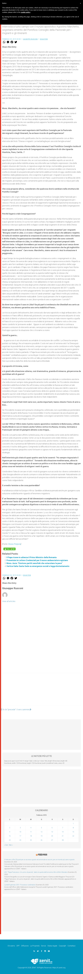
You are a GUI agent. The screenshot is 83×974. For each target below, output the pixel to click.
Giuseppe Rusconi (30, 39)
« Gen (6, 845)
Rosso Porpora (14, 544)
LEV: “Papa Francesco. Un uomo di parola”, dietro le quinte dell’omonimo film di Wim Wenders (36, 872)
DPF (18, 946)
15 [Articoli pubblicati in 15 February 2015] (73, 832)
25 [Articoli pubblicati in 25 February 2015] (31, 840)
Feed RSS (42, 854)
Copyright (62, 946)
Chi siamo (11, 946)
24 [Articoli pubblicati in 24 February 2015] (20, 840)
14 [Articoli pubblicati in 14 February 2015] (63, 832)
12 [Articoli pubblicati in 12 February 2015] (41, 832)
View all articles (8, 601)
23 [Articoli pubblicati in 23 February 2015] (10, 840)
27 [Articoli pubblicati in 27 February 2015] (52, 840)
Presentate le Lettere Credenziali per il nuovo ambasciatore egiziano (37, 560)
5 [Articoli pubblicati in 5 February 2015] (41, 828)
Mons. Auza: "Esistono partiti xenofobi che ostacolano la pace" (34, 563)
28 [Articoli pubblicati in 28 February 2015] (63, 840)
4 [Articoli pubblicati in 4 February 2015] (30, 828)
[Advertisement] (41, 691)
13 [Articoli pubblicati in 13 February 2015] (52, 832)
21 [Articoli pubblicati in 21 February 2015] (63, 836)
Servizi (43, 946)
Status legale (52, 946)
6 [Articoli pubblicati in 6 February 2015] (52, 828)
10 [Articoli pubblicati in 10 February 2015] (20, 832)
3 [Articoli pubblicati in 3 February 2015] (20, 828)
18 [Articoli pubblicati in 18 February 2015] (31, 836)
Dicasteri (44, 39)
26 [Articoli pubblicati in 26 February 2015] (41, 840)
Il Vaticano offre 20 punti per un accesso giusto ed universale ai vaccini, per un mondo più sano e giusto (39, 859)
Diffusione (25, 946)
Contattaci (71, 946)
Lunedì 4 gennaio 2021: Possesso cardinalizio (20, 885)
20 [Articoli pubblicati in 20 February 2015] (52, 836)
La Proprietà (34, 946)
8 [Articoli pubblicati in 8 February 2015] (73, 828)
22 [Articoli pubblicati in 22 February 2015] (73, 836)
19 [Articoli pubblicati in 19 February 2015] (41, 836)
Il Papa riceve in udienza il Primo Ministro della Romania (31, 557)
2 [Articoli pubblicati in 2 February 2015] (9, 828)
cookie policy (25, 12)
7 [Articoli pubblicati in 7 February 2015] (62, 828)
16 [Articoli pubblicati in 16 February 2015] (10, 836)
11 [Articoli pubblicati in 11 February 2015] (31, 832)
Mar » (11, 845)
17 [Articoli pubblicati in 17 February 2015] (20, 836)
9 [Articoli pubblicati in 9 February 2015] (9, 832)
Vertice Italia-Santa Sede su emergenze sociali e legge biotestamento (37, 566)
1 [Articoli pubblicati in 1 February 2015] (73, 823)
